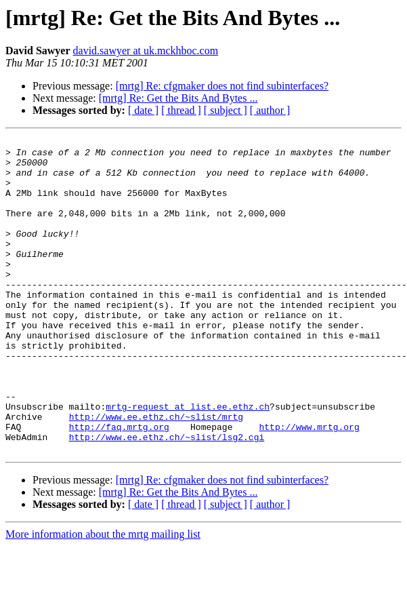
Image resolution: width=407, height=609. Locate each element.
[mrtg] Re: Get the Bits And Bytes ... (178, 98)
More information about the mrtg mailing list (102, 597)
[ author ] (270, 110)
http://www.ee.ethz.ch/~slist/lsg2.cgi (167, 498)
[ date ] (143, 110)
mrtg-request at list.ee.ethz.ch (188, 461)
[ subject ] (225, 110)
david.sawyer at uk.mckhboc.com (146, 50)
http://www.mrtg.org (309, 485)
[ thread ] (181, 110)
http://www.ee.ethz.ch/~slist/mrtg (156, 473)
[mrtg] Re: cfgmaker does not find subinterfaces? (222, 86)
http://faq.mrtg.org (119, 485)
